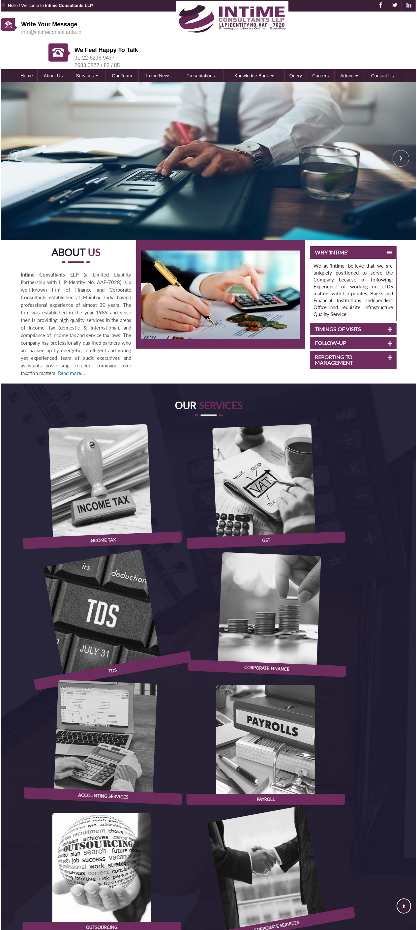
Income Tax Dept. (176, 847)
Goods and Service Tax (182, 893)
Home (26, 50)
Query (295, 50)
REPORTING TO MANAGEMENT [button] (334, 334)
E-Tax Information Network (187, 866)
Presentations (201, 50)
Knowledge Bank (254, 50)
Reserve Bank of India (181, 903)
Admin (349, 50)
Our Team (122, 50)
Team (291, 857)
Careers (320, 50)
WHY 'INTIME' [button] (331, 227)
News (292, 875)
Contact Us (382, 50)
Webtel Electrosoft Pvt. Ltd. (392, 923)
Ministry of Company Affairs (188, 875)
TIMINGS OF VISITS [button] (338, 303)
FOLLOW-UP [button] (330, 317)
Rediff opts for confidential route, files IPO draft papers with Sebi (341, 706)
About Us (53, 50)
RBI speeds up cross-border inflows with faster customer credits (341, 699)
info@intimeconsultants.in (51, 32)
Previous (16, 132)
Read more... (71, 347)
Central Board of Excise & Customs (196, 857)
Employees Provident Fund (187, 884)
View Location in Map (208, 806)
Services (87, 50)
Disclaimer (297, 893)
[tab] (353, 227)
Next (401, 132)
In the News (158, 50)
